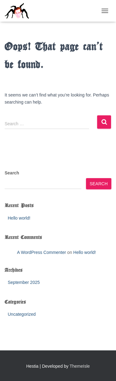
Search (12, 172)
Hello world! (19, 218)
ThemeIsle (80, 366)
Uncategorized (22, 314)
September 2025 (24, 282)
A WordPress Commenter (41, 252)
